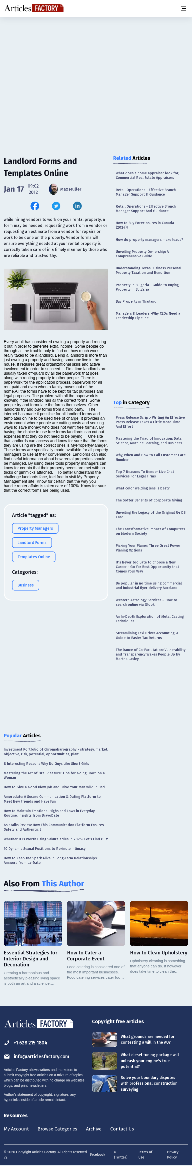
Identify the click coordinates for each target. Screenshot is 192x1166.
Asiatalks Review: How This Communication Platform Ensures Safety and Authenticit (54, 827)
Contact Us (126, 1129)
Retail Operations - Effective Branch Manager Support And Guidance (146, 208)
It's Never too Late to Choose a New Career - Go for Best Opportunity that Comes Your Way (147, 566)
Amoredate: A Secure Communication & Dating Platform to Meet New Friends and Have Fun (52, 799)
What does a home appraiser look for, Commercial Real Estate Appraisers (147, 175)
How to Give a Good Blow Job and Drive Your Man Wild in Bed (54, 787)
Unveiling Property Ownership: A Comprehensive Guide (142, 254)
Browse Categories (59, 1129)
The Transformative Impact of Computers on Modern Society (150, 531)
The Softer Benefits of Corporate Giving (149, 500)
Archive (97, 1129)
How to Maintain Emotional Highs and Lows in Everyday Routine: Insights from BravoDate (49, 813)
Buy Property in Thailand (136, 301)
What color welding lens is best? (143, 488)
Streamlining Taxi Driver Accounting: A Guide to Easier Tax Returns (147, 635)
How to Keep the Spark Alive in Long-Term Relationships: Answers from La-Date (51, 860)
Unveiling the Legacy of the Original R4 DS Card (151, 514)
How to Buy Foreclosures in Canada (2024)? (145, 225)
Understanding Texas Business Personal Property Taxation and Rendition (148, 270)
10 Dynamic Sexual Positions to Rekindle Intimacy (45, 849)
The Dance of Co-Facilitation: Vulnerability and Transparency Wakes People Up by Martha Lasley (151, 654)
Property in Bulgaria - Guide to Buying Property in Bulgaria (147, 287)
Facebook (97, 1155)
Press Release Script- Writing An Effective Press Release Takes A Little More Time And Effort (150, 422)
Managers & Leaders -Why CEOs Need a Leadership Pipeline (148, 315)
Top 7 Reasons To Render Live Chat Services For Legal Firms (145, 474)
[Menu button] (183, 9)
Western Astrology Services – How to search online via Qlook (146, 602)
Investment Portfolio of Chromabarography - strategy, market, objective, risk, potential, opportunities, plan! (56, 751)
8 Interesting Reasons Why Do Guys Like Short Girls (46, 764)
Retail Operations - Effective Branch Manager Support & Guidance (146, 192)
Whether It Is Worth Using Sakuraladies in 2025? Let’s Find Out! (56, 839)
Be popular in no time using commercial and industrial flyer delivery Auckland (149, 585)
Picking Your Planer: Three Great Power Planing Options (148, 547)
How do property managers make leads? (149, 240)
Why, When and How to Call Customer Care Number (151, 457)
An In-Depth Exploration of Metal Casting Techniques (150, 619)
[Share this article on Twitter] (56, 206)
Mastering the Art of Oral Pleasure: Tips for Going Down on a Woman (54, 775)
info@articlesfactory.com (38, 1056)
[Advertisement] (96, 56)
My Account (17, 1129)
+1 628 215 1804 (27, 1043)
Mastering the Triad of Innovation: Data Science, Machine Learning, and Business (149, 440)
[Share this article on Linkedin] (77, 206)
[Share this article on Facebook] (34, 206)
